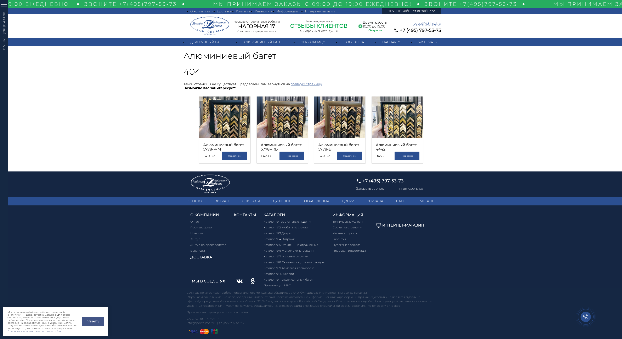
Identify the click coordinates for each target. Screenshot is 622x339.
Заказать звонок (370, 188)
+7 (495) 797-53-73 (420, 30)
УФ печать (427, 42)
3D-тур (195, 239)
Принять (92, 321)
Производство (201, 227)
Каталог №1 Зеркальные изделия (288, 221)
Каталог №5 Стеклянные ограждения (291, 245)
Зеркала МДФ (313, 42)
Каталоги (262, 11)
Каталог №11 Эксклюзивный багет (288, 279)
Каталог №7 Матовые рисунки (286, 256)
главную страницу (306, 84)
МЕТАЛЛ (427, 201)
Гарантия (339, 239)
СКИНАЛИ (251, 201)
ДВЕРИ (348, 201)
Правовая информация (350, 250)
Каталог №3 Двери (277, 233)
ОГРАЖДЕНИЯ (316, 201)
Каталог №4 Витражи (279, 239)
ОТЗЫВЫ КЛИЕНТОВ (318, 26)
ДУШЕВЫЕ (282, 201)
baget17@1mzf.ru (427, 23)
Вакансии (197, 250)
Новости (196, 233)
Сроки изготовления (348, 227)
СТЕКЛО (195, 201)
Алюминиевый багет (263, 42)
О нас (194, 221)
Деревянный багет (207, 42)
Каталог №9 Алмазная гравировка (289, 268)
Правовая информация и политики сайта (34, 331)
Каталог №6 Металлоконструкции (289, 250)
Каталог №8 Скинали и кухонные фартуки (294, 262)
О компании (200, 11)
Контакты (243, 11)
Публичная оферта (347, 245)
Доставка (224, 11)
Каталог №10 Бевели (279, 274)
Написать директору (319, 21)
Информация (287, 11)
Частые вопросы (345, 233)
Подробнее (234, 155)
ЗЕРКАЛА (375, 201)
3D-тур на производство (208, 245)
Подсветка (354, 42)
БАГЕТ (401, 201)
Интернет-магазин (320, 11)
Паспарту (391, 42)
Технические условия (348, 221)
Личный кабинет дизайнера (412, 11)
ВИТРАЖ (222, 201)
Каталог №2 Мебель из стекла (286, 227)
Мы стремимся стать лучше (319, 31)
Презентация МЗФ (277, 285)
